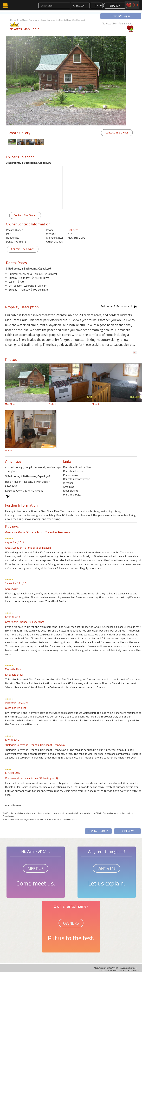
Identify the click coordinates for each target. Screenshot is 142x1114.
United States (22, 20)
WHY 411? (106, 868)
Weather (68, 483)
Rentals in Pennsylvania (76, 479)
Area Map (68, 487)
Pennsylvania (34, 20)
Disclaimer (134, 970)
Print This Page (72, 494)
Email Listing (70, 490)
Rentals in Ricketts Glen (77, 467)
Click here (73, 230)
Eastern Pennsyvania (49, 20)
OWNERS (71, 923)
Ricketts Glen (64, 20)
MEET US (36, 868)
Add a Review (13, 805)
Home (12, 20)
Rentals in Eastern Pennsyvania (73, 473)
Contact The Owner (117, 132)
